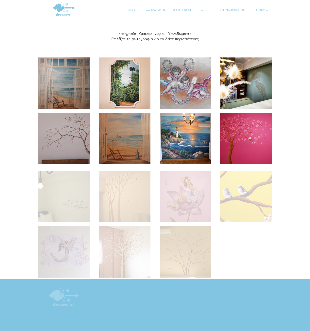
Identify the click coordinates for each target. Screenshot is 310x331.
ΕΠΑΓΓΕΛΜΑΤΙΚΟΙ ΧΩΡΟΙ (231, 10)
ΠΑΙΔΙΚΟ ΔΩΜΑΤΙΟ (155, 10)
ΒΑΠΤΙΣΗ (205, 10)
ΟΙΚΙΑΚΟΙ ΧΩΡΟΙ (182, 10)
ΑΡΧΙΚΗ (133, 10)
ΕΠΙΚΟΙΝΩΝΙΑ (260, 10)
